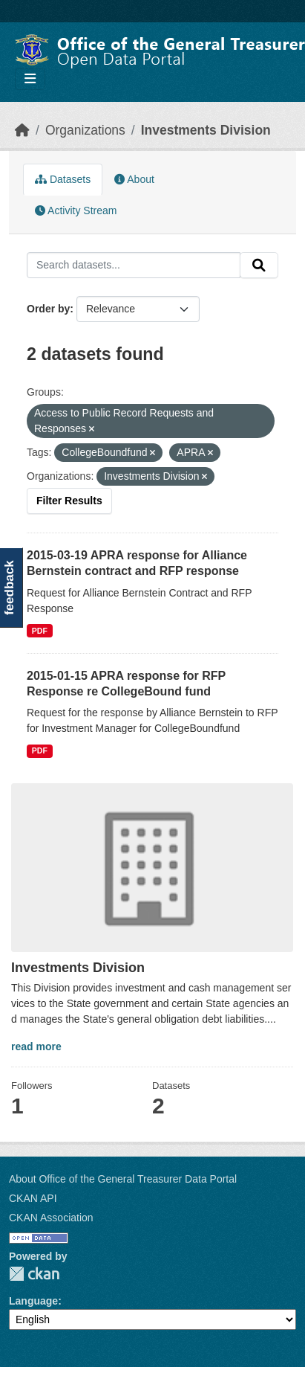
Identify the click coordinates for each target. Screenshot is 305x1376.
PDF (39, 630)
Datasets (63, 179)
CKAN (34, 1274)
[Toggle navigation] (30, 79)
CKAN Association (51, 1218)
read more (36, 1046)
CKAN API (33, 1198)
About (134, 179)
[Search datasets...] (133, 265)
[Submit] (259, 265)
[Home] (22, 130)
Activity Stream (76, 210)
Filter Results (69, 501)
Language (33, 1301)
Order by (48, 309)
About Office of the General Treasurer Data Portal (123, 1179)
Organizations (85, 130)
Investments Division (206, 130)
